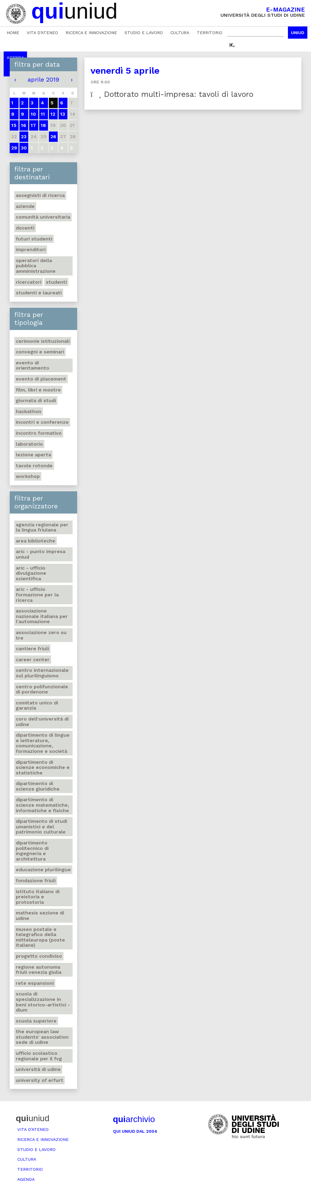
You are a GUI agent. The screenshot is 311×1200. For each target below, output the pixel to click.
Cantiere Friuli (32, 648)
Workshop (28, 476)
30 (24, 148)
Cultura (179, 32)
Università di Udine (38, 1069)
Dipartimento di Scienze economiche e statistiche (43, 767)
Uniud (297, 32)
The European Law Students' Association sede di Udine (42, 1037)
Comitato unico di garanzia (37, 705)
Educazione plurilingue (43, 869)
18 (43, 125)
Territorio (209, 32)
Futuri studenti (34, 239)
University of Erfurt (39, 1080)
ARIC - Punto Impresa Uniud (40, 554)
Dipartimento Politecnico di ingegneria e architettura (32, 851)
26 (53, 136)
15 (13, 125)
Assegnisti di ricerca (40, 195)
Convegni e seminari (40, 352)
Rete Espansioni (35, 983)
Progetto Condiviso (39, 956)
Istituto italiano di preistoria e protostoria (38, 897)
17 (33, 125)
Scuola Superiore (36, 1021)
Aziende (25, 206)
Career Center (33, 659)
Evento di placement (41, 379)
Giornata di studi (36, 400)
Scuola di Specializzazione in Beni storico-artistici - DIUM (43, 1002)
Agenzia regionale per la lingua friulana (42, 527)
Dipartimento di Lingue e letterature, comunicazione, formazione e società (43, 743)
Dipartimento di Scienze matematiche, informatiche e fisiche (42, 805)
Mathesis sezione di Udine (40, 915)
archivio (134, 1119)
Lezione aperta (33, 455)
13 (62, 114)
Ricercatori (28, 282)
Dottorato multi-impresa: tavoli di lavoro (172, 94)
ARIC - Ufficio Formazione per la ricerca (37, 594)
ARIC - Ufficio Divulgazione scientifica (31, 573)
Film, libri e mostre (38, 390)
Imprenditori (31, 249)
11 (43, 114)
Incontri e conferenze (42, 422)
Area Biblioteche (35, 541)
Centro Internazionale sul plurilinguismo (42, 673)
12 (52, 114)
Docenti (25, 228)
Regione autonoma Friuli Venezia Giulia (38, 969)
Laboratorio (29, 444)
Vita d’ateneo (42, 32)
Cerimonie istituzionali (43, 341)
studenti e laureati (39, 293)
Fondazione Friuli (36, 880)
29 (14, 148)
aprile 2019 (43, 79)
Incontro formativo (39, 433)
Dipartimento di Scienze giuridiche (38, 786)
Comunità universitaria (43, 217)
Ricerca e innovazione (91, 32)
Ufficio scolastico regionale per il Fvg (39, 1055)
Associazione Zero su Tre (41, 635)
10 (33, 114)
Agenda (26, 1179)
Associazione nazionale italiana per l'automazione (42, 616)
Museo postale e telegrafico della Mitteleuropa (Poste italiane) (40, 937)
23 (23, 136)
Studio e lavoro (144, 32)
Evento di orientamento (32, 365)
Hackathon (28, 411)
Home (13, 32)
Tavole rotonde (34, 465)
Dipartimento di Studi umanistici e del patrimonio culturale (41, 826)
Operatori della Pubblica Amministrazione (36, 266)
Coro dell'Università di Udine (42, 721)
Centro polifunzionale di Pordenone (42, 689)
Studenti (56, 282)
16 (23, 125)
